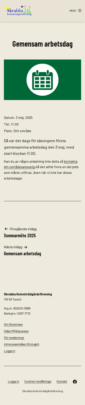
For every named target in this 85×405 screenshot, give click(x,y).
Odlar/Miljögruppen (16, 331)
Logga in (9, 351)
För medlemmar (14, 337)
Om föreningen (13, 324)
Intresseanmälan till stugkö (21, 344)
